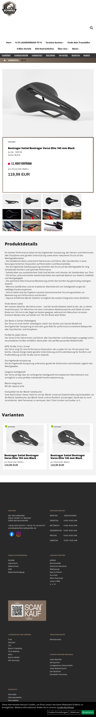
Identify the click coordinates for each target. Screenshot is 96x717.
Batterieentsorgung (16, 572)
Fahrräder (6, 55)
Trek (10, 639)
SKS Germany (13, 660)
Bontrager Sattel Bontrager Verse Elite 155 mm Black (21, 457)
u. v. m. (53, 584)
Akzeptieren (87, 712)
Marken (87, 55)
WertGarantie (55, 639)
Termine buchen (55, 42)
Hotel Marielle (56, 659)
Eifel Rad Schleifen (44, 48)
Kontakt (11, 560)
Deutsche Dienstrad (58, 566)
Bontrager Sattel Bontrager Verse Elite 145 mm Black (67, 457)
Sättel (23, 60)
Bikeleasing (54, 569)
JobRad (53, 560)
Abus (10, 654)
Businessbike (55, 563)
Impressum (13, 563)
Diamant (11, 642)
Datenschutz (13, 566)
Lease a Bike (55, 581)
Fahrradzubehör (21, 55)
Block (75, 48)
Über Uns (63, 48)
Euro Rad (54, 575)
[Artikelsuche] (91, 28)
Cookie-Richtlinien (65, 707)
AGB (10, 569)
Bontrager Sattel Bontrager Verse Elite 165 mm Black (41, 148)
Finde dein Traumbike (79, 42)
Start (8, 42)
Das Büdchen (55, 671)
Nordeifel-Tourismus (58, 674)
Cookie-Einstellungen (58, 712)
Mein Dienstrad (56, 578)
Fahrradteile (37, 55)
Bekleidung (50, 55)
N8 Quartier (55, 662)
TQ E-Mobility (13, 651)
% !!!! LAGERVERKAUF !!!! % (28, 42)
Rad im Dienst (56, 572)
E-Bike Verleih (24, 48)
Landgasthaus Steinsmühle (61, 665)
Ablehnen (75, 712)
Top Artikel (63, 55)
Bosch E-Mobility (15, 648)
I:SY (9, 645)
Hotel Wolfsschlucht (58, 668)
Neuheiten (76, 55)
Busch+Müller (14, 657)
